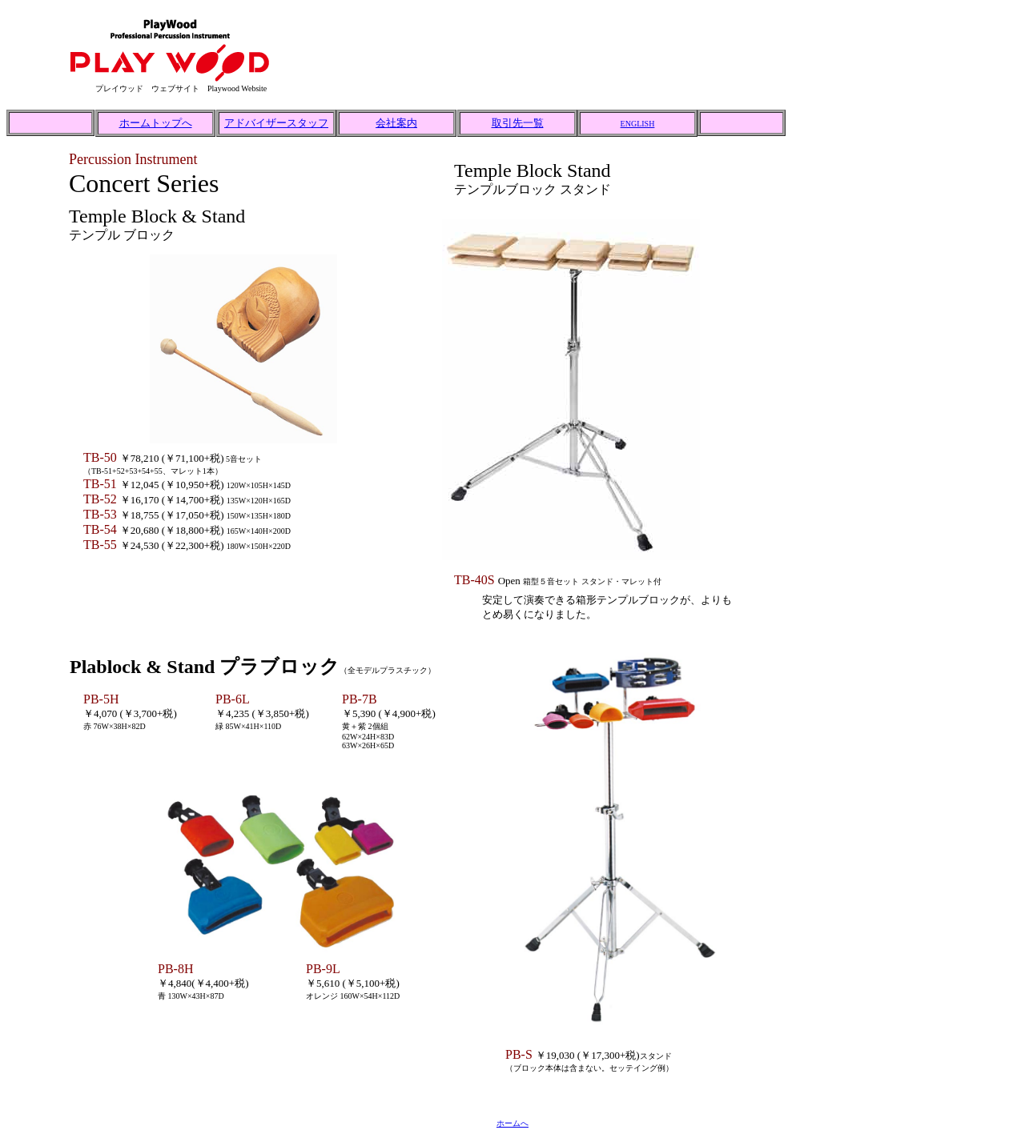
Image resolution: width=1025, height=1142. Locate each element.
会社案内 (396, 123)
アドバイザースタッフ (276, 123)
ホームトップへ (155, 123)
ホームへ (512, 1123)
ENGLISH (638, 123)
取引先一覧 (518, 123)
